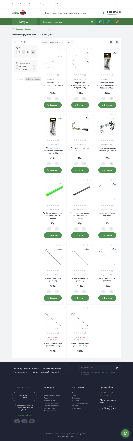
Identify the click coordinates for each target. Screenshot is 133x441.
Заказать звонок (112, 14)
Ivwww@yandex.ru (24, 415)
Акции (68, 4)
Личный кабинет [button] (114, 4)
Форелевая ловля (50, 411)
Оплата (15, 4)
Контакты (60, 4)
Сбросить (19, 79)
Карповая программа (52, 395)
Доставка (23, 4)
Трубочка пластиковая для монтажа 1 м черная (80, 215)
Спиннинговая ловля (51, 406)
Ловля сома (48, 398)
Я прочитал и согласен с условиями (98, 373)
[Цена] (19, 52)
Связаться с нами (24, 396)
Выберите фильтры (33, 79)
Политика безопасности (98, 372)
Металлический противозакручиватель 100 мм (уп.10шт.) (107, 85)
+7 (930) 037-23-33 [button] (25, 387)
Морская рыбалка (50, 400)
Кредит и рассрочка (47, 4)
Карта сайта (76, 408)
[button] (66, 13)
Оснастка (28, 29)
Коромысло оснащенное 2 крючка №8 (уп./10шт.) (80, 85)
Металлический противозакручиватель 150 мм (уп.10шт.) (53, 150)
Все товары (19, 29)
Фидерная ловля (50, 408)
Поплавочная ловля (51, 403)
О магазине (33, 4)
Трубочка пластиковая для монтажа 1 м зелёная (52, 215)
